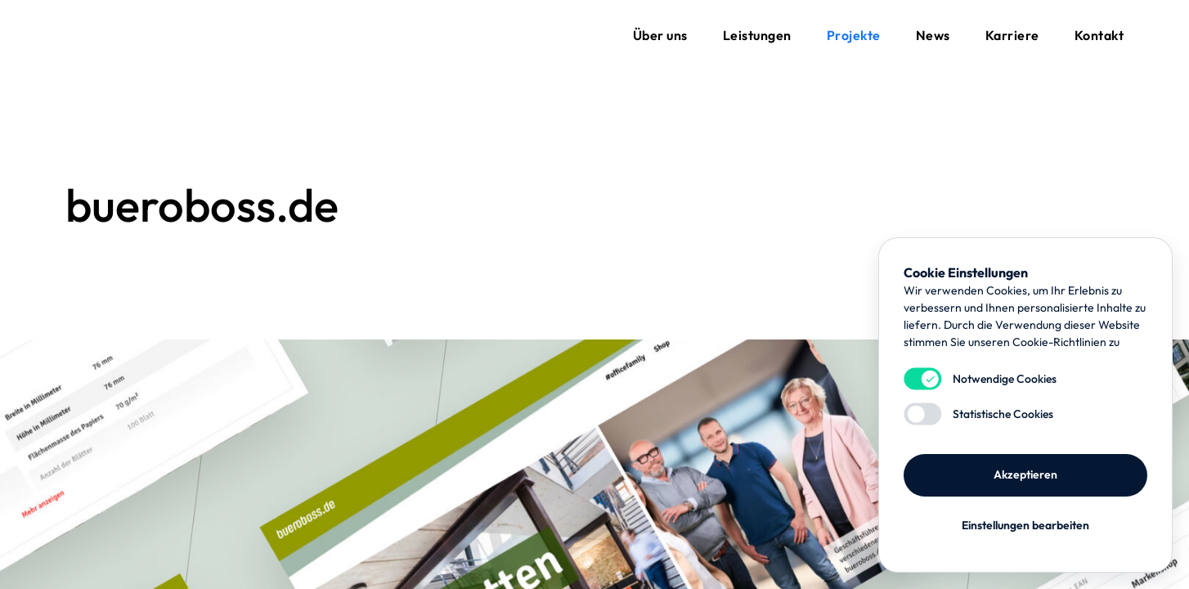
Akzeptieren (1025, 474)
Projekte (854, 35)
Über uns (660, 35)
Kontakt (1099, 35)
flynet (106, 34)
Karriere (1012, 35)
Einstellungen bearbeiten (1025, 525)
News (933, 35)
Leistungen (757, 35)
